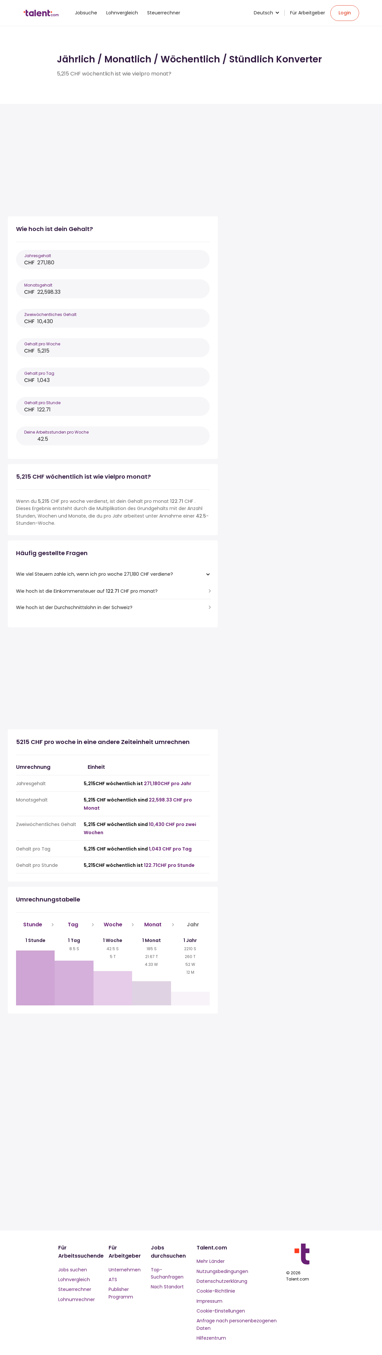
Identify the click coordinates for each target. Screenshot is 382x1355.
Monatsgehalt (38, 285)
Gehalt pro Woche (42, 344)
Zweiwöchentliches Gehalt (50, 314)
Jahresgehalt (37, 255)
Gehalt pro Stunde (42, 402)
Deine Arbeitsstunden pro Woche (56, 432)
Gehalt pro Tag (39, 373)
